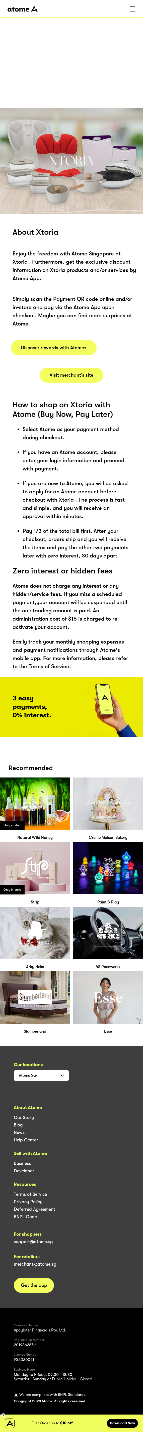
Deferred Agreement (34, 1209)
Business (22, 1163)
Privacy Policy (28, 1201)
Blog (18, 1124)
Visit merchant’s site (71, 375)
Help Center (26, 1139)
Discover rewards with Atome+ (54, 347)
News (19, 1132)
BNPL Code (25, 1216)
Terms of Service (30, 1194)
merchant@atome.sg (35, 1264)
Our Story (24, 1117)
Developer (24, 1170)
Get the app (34, 1285)
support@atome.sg (33, 1241)
